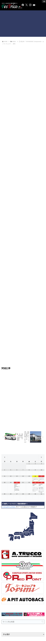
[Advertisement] (23, 23)
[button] (42, 567)
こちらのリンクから (9, 452)
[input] (23, 567)
